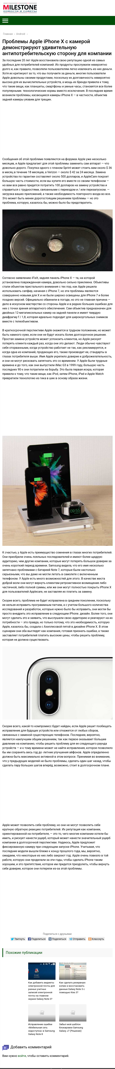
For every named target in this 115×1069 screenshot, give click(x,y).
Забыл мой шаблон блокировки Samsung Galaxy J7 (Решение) (71, 1027)
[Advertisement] (57, 131)
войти (22, 1056)
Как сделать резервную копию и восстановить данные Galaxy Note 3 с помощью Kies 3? (72, 987)
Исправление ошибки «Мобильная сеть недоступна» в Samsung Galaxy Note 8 (41, 1029)
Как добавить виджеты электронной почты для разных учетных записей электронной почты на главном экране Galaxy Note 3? (41, 990)
